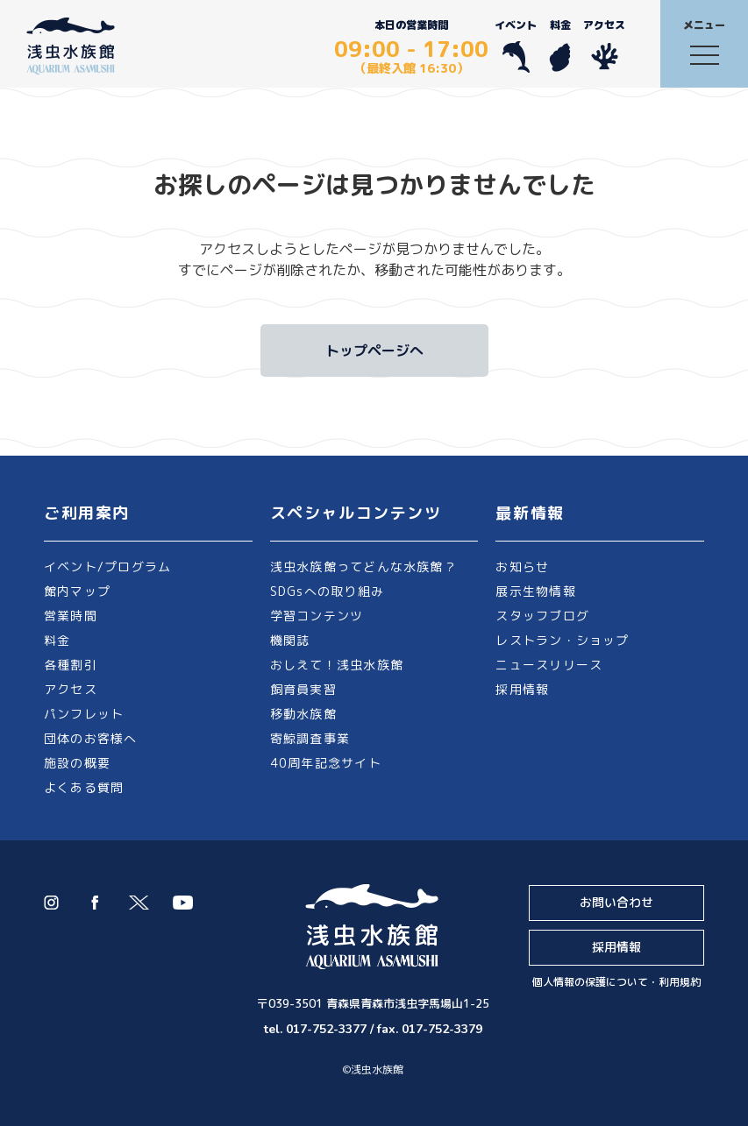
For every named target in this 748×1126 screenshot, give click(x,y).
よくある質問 (84, 787)
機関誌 (290, 640)
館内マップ (77, 591)
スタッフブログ (542, 615)
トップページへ (374, 350)
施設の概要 (77, 762)
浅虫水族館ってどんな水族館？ (363, 566)
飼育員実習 (303, 689)
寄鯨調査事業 (310, 738)
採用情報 (522, 689)
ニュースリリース (548, 664)
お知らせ (522, 566)
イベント (516, 45)
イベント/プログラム (107, 566)
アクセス (604, 45)
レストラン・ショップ (562, 640)
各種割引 (70, 664)
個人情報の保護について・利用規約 (616, 981)
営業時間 (70, 615)
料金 (560, 45)
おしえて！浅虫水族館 (336, 664)
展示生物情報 (535, 591)
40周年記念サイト (325, 762)
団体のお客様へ (91, 738)
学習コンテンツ (317, 615)
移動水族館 (303, 713)
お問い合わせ (616, 902)
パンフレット (84, 713)
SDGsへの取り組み (327, 591)
